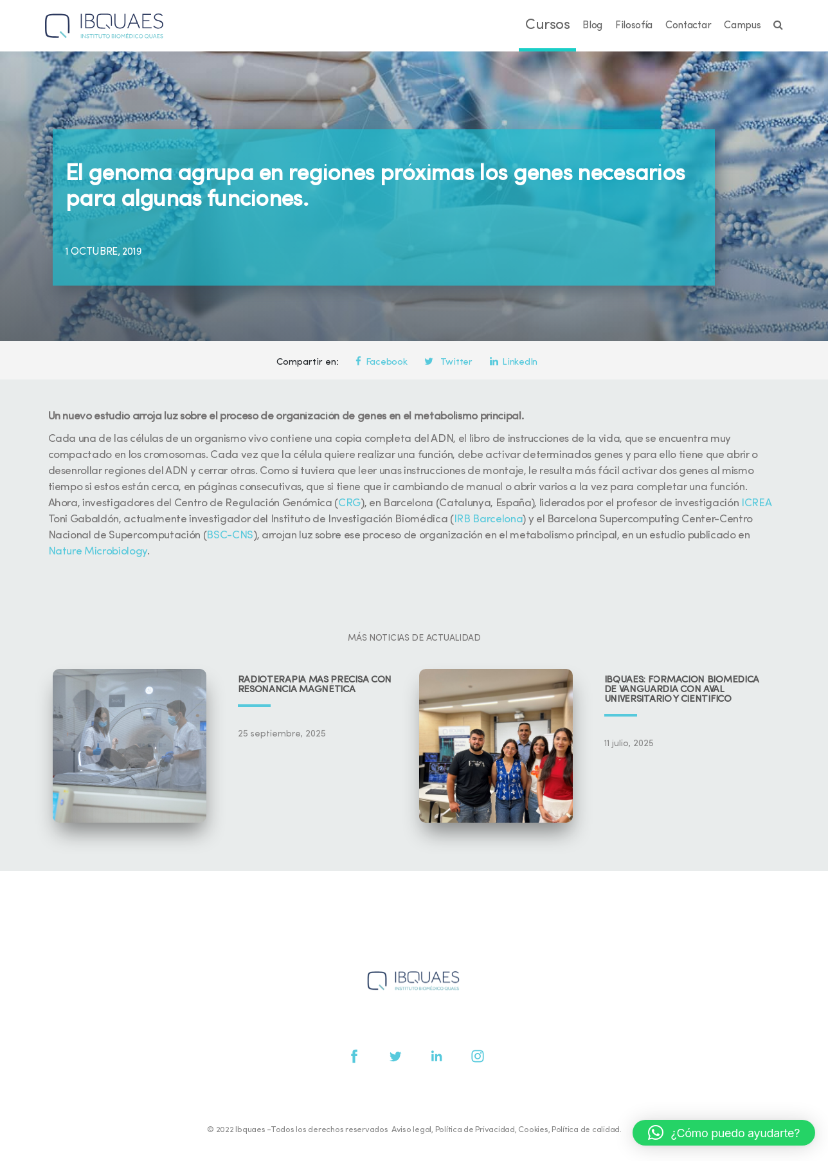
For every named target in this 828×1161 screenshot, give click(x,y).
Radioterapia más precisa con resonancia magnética (315, 685)
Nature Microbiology (98, 551)
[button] (724, 1133)
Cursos (547, 25)
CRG (349, 503)
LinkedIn (513, 362)
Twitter (448, 362)
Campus (742, 26)
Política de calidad (586, 1130)
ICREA (756, 503)
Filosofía (633, 26)
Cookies (533, 1130)
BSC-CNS (229, 535)
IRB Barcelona (488, 519)
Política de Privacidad (475, 1130)
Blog (592, 26)
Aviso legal (411, 1130)
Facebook (381, 362)
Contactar (688, 26)
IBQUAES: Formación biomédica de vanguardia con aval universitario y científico (682, 689)
